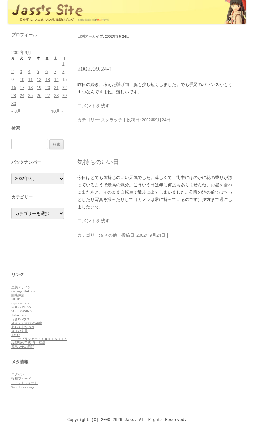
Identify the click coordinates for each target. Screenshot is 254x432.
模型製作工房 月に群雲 (28, 342)
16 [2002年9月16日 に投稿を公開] (13, 87)
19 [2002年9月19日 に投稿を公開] (39, 87)
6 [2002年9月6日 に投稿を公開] (46, 71)
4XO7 (15, 334)
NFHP (15, 299)
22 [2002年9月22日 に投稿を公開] (64, 87)
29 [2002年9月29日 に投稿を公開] (64, 95)
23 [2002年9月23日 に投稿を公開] (13, 95)
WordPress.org (22, 387)
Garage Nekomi (23, 291)
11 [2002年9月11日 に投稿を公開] (30, 79)
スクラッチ (111, 120)
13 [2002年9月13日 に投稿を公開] (47, 79)
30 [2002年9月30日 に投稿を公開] (13, 103)
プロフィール (24, 35)
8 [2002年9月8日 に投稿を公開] (63, 71)
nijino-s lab (20, 303)
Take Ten (18, 315)
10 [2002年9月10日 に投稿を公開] (22, 79)
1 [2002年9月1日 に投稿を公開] (63, 63)
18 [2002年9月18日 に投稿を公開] (30, 87)
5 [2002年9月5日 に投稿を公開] (38, 71)
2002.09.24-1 (94, 69)
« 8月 (16, 111)
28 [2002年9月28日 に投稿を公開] (56, 95)
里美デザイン (21, 287)
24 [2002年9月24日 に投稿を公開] (22, 95)
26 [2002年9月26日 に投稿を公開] (39, 95)
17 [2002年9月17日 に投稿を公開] (22, 87)
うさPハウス (20, 319)
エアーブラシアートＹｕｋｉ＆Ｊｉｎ (39, 338)
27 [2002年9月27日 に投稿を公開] (47, 95)
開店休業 (17, 295)
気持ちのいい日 (98, 162)
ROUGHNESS (21, 307)
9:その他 (109, 235)
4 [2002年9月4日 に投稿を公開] (29, 71)
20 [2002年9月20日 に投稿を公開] (47, 87)
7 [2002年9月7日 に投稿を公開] (55, 71)
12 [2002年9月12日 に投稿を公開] (39, 79)
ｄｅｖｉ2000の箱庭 (26, 323)
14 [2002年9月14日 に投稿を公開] (56, 79)
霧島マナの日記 (22, 346)
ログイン (17, 374)
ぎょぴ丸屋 (19, 330)
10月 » (57, 111)
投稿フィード (21, 378)
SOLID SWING (21, 311)
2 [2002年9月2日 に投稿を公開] (12, 71)
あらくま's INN (22, 326)
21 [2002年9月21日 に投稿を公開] (56, 87)
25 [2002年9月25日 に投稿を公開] (30, 95)
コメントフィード (24, 382)
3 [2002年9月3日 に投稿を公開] (21, 71)
